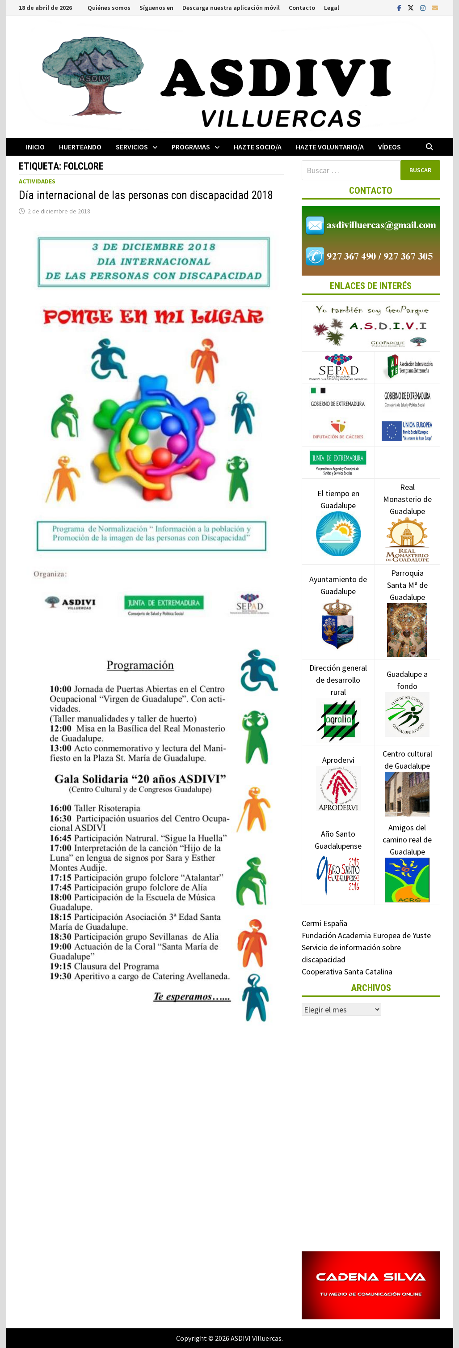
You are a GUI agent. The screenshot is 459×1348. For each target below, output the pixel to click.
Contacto (302, 8)
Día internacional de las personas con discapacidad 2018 (146, 195)
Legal (331, 8)
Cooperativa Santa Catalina (347, 971)
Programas (191, 146)
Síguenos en (156, 8)
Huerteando (80, 146)
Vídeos (389, 146)
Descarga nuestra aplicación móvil (231, 8)
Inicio (35, 146)
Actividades (37, 181)
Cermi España (324, 923)
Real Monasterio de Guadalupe (407, 513)
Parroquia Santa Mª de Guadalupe (407, 601)
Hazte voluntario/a (330, 146)
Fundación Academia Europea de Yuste (366, 935)
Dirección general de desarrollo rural (338, 693)
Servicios (132, 146)
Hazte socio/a (258, 146)
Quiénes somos (109, 8)
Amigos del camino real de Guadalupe (407, 853)
